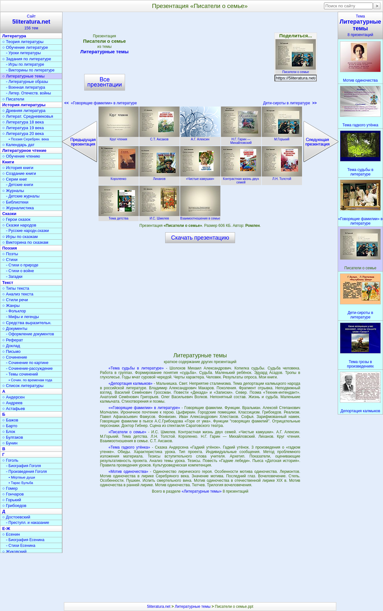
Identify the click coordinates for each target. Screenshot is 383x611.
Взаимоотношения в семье (200, 216)
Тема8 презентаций (360, 25)
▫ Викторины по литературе (30, 70)
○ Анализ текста (17, 294)
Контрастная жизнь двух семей (241, 179)
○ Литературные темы (23, 76)
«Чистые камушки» (200, 177)
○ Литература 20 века (23, 133)
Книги (8, 162)
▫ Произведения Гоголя (26, 471)
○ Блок (8, 431)
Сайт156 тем (31, 22)
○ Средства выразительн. (26, 322)
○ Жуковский (14, 551)
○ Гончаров (13, 494)
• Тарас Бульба (21, 483)
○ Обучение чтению (21, 156)
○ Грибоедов (14, 505)
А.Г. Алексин (200, 137)
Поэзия (9, 248)
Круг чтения (119, 137)
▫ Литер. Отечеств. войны (28, 93)
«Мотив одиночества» (128, 471)
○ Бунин (10, 443)
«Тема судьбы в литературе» (136, 368)
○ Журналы (13, 190)
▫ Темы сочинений (22, 374)
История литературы (24, 104)
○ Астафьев (13, 408)
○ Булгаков (12, 437)
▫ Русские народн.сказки (27, 230)
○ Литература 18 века (23, 122)
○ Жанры (11, 305)
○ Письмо (11, 351)
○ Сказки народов (19, 225)
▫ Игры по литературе (25, 64)
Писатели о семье (296, 70)
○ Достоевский (16, 517)
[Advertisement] (200, 60)
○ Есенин (11, 534)
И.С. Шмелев (159, 216)
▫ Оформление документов (30, 334)
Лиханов (159, 177)
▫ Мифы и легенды (22, 317)
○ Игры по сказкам (20, 236)
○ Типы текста (15, 288)
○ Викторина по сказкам (25, 242)
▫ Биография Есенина (25, 540)
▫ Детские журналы (23, 196)
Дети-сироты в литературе (290, 103)
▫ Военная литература (25, 87)
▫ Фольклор (16, 311)
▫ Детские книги (19, 185)
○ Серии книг (14, 179)
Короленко (119, 177)
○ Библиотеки (15, 202)
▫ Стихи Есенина (20, 545)
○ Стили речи (15, 299)
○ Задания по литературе (26, 58)
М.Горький (282, 137)
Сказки (9, 213)
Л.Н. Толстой (282, 177)
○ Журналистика (18, 207)
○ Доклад (11, 345)
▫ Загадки (14, 276)
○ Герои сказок (16, 219)
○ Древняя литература (23, 110)
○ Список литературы (22, 385)
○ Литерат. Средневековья (27, 116)
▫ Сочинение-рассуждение (29, 368)
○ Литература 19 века (23, 127)
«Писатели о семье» (127, 432)
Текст (7, 282)
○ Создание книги (19, 173)
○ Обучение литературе (25, 47)
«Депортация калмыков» (130, 383)
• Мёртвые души (22, 477)
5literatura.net (158, 606)
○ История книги (17, 167)
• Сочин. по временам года (30, 380)
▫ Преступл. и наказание (27, 522)
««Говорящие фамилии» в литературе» (144, 408)
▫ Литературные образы (27, 81)
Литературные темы (104, 51)
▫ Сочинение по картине (27, 363)
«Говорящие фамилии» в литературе (100, 103)
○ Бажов (10, 420)
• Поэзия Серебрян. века (29, 139)
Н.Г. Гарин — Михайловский (241, 139)
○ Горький (11, 499)
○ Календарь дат (18, 144)
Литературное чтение (24, 150)
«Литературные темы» (202, 491)
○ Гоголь (10, 460)
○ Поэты (10, 253)
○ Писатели (13, 99)
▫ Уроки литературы (23, 53)
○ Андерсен (13, 397)
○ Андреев (12, 402)
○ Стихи (10, 259)
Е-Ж (6, 528)
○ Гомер (10, 488)
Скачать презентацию (200, 238)
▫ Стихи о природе (22, 265)
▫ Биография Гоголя (23, 466)
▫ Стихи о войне (20, 271)
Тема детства (119, 216)
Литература (14, 36)
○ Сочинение (14, 357)
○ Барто (9, 425)
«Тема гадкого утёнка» (129, 447)
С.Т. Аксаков (159, 137)
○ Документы (14, 328)
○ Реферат (12, 340)
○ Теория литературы (22, 41)
